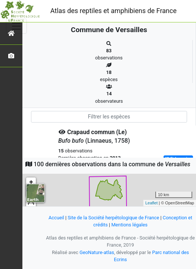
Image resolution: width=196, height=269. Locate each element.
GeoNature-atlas (97, 252)
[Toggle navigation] (16, 26)
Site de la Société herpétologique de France (113, 217)
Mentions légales (129, 225)
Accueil (56, 217)
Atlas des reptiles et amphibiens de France (113, 11)
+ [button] (31, 182)
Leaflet (151, 203)
